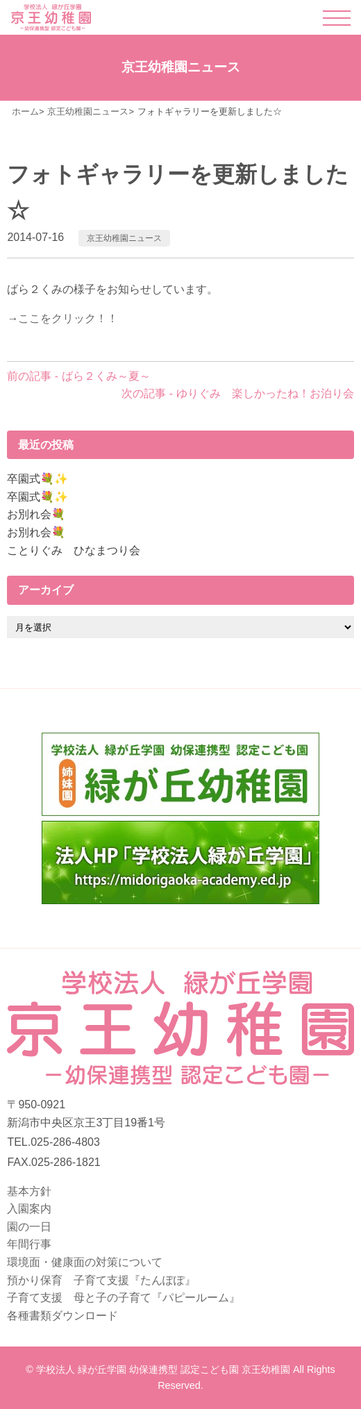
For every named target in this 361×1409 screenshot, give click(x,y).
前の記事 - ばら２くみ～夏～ (78, 376)
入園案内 (29, 1209)
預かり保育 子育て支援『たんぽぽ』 (101, 1280)
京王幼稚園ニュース (124, 238)
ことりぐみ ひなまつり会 (73, 550)
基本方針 (29, 1191)
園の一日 (29, 1227)
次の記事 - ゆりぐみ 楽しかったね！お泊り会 (237, 393)
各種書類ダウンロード (62, 1316)
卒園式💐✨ (37, 479)
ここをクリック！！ (68, 318)
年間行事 (29, 1244)
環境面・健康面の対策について (84, 1262)
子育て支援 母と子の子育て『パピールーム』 (123, 1297)
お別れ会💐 (36, 514)
